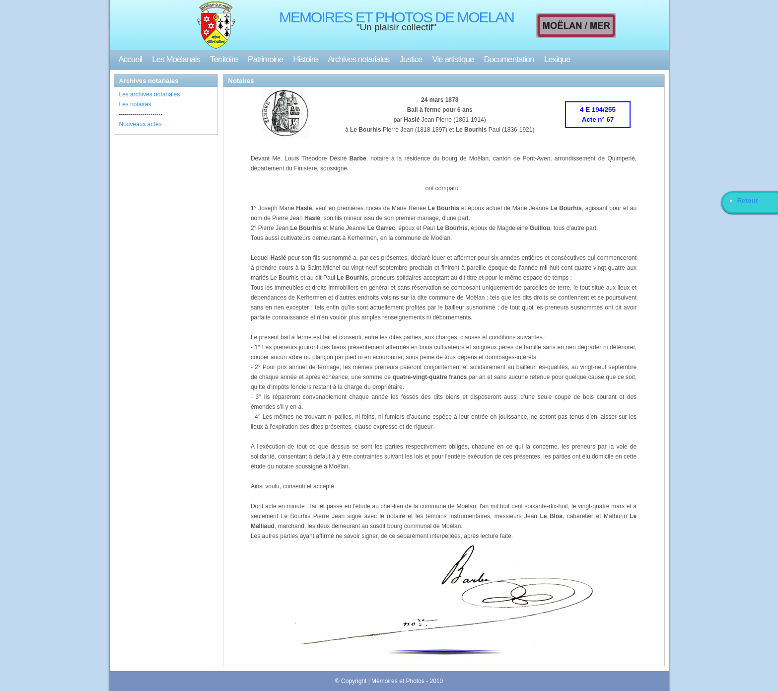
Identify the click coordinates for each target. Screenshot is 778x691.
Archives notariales (359, 59)
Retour (747, 200)
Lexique (557, 59)
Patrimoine (265, 59)
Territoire (224, 59)
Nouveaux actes (140, 124)
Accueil (130, 59)
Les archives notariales (149, 94)
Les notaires (135, 104)
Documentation (509, 59)
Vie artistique (453, 59)
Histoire (305, 59)
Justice (411, 59)
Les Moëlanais (176, 59)
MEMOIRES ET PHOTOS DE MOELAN (396, 17)
